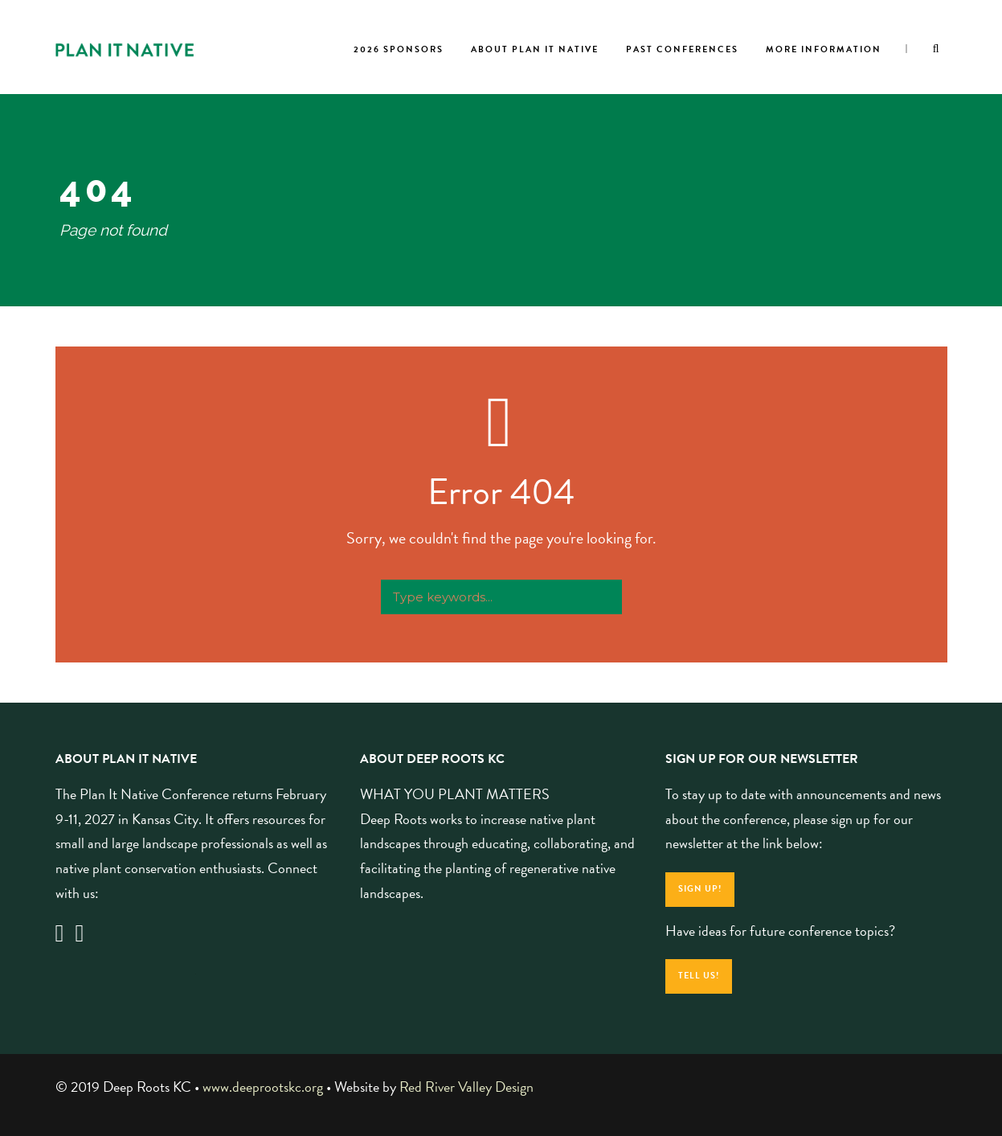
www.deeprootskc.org (262, 1086)
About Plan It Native (535, 49)
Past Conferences (682, 49)
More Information (823, 49)
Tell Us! (698, 975)
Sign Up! (700, 889)
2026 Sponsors (399, 49)
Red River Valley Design (466, 1086)
